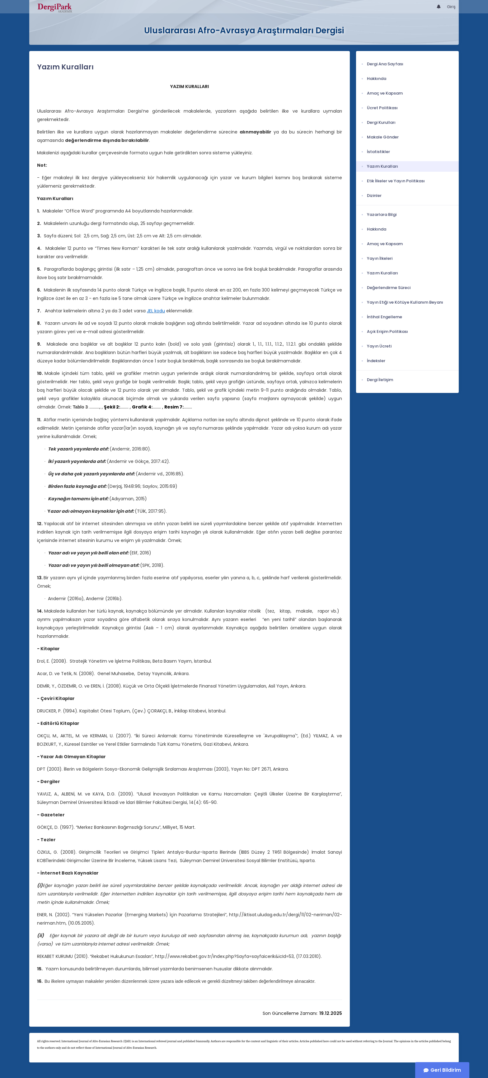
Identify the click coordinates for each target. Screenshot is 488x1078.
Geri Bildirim (445, 1070)
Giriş (451, 7)
